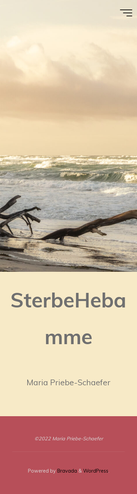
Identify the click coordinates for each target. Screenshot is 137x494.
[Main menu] (126, 13)
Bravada (66, 471)
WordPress (95, 471)
